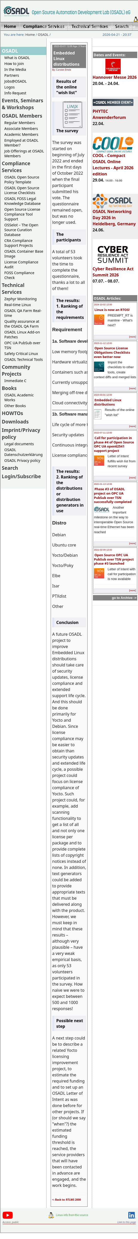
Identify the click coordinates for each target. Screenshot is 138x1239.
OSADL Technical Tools (23, 359)
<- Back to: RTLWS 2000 (66, 1199)
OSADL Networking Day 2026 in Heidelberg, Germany (114, 215)
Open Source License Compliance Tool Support (22, 214)
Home (48, 26)
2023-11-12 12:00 (103, 343)
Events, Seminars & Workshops (22, 104)
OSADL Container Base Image (23, 254)
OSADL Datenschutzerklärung (23, 452)
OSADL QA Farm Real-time (23, 313)
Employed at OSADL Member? (21, 143)
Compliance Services (16, 167)
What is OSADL (17, 57)
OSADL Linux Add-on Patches (22, 334)
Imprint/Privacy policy (79, 26)
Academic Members (21, 134)
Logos (9, 87)
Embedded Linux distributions (107, 402)
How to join (14, 63)
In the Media (15, 69)
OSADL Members (22, 115)
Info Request (15, 93)
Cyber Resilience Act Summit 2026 (113, 269)
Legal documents (19, 443)
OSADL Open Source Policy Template (21, 179)
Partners (11, 75)
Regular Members (19, 122)
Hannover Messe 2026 (115, 75)
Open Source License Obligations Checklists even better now (112, 352)
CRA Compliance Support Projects (18, 243)
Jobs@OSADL (15, 81)
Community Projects (16, 370)
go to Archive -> (124, 598)
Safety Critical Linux (21, 353)
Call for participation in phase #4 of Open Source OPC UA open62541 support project (114, 444)
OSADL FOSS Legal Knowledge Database (22, 201)
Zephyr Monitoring (20, 298)
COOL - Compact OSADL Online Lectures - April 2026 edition (113, 162)
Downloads (15, 421)
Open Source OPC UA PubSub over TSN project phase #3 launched (114, 559)
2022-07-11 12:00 (103, 432)
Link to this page (126, 1222)
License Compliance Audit (21, 264)
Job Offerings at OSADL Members (24, 153)
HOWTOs (12, 413)
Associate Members (21, 128)
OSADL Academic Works (19, 397)
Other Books (15, 405)
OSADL (43, 34)
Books (9, 388)
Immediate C (15, 380)
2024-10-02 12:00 (103, 304)
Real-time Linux (17, 304)
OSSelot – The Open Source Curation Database (21, 229)
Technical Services (13, 288)
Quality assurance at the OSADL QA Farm (21, 324)
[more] (132, 337)
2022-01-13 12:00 (103, 484)
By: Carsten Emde (61, 69)
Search (10, 467)
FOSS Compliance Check (19, 275)
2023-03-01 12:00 (103, 395)
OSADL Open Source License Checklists (21, 190)
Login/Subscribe (120, 26)
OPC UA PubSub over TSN (22, 345)
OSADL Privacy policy (22, 460)
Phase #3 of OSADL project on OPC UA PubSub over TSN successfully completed (113, 495)
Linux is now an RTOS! (112, 309)
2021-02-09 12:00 (103, 550)
